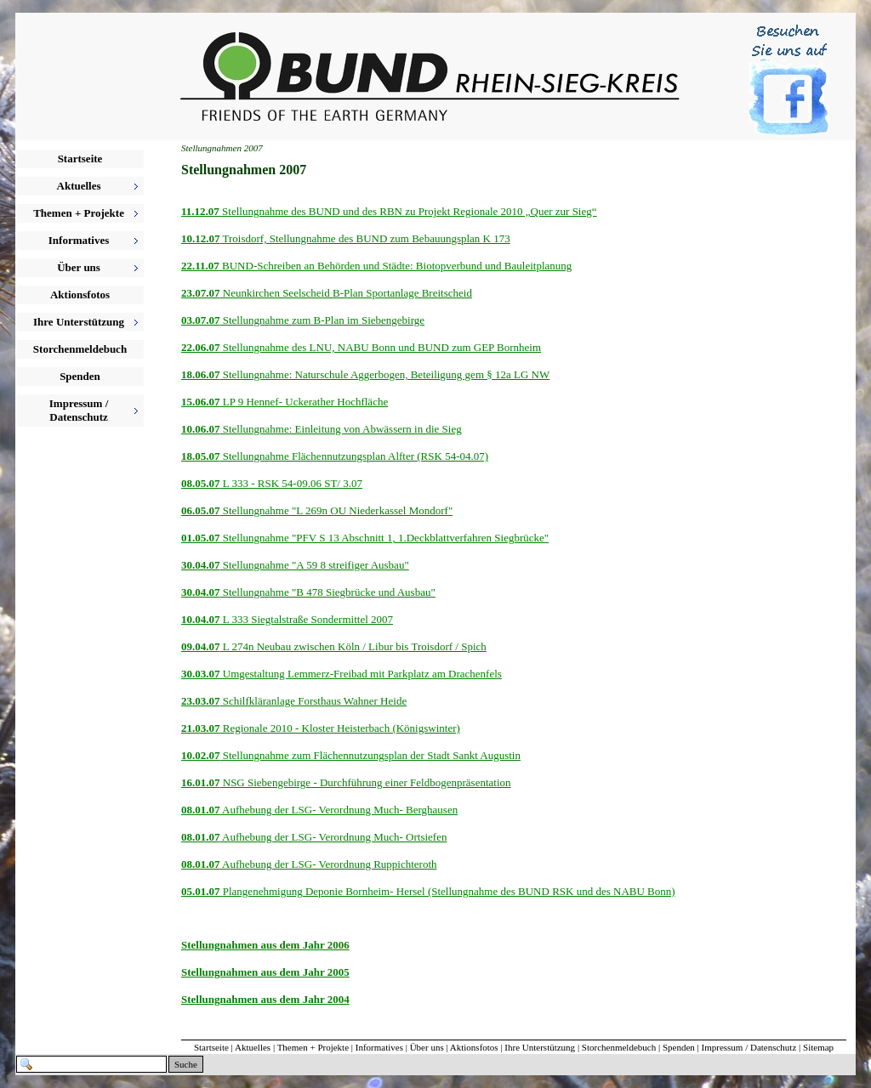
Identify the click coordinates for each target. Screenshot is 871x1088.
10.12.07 (200, 238)
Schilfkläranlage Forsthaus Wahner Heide (313, 700)
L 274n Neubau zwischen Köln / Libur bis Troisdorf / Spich (353, 646)
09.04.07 (200, 646)
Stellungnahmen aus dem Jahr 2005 (265, 972)
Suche (185, 1064)
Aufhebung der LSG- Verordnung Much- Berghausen (339, 809)
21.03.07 (200, 728)
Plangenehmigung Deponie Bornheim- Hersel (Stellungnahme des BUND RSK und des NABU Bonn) (449, 891)
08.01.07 (200, 809)
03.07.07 (200, 320)
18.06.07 (200, 374)
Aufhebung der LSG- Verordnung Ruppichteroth (328, 864)
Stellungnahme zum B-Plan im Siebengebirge (322, 320)
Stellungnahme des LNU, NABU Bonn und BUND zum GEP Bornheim (381, 347)
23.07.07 (200, 292)
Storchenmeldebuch (80, 349)
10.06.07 (200, 428)
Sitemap (818, 1047)
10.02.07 (200, 755)
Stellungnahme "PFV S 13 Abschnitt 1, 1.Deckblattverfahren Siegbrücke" (384, 537)
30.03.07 (200, 673)
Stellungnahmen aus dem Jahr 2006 (265, 944)
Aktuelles (252, 1047)
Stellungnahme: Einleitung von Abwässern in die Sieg (341, 428)
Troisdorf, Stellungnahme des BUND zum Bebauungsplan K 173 (365, 238)
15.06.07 (200, 401)
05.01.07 (202, 891)
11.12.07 (200, 211)
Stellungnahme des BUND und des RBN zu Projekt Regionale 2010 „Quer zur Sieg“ (408, 211)
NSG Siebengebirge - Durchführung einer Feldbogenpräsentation (365, 782)
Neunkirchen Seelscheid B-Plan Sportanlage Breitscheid (346, 292)
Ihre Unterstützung (539, 1047)
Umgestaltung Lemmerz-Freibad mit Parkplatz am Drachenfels (361, 673)
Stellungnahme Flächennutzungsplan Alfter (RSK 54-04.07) (354, 456)
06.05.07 (200, 510)
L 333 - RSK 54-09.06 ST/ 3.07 (291, 483)
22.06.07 (200, 347)
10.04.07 (200, 619)
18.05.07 (200, 456)
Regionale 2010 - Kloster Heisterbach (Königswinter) (340, 728)
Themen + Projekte (313, 1047)
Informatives (379, 1047)
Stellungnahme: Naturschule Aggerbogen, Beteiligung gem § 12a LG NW (385, 374)
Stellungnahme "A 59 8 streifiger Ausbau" (314, 564)
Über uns (427, 1047)
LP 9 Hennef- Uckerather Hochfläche (304, 401)
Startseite (80, 158)
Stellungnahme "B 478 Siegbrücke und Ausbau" (328, 592)
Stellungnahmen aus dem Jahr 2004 (265, 999)
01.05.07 (200, 537)
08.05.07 (200, 483)
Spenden (80, 376)
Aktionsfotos (80, 294)
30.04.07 (200, 564)
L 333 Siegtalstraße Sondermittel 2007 (307, 619)
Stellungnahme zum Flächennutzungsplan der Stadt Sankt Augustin (370, 755)
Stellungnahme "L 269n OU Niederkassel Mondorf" (336, 510)
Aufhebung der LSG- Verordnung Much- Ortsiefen (333, 836)
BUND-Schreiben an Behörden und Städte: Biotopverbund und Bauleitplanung (395, 265)
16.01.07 (200, 782)
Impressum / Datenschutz (749, 1047)
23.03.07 (200, 700)
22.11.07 (200, 265)
